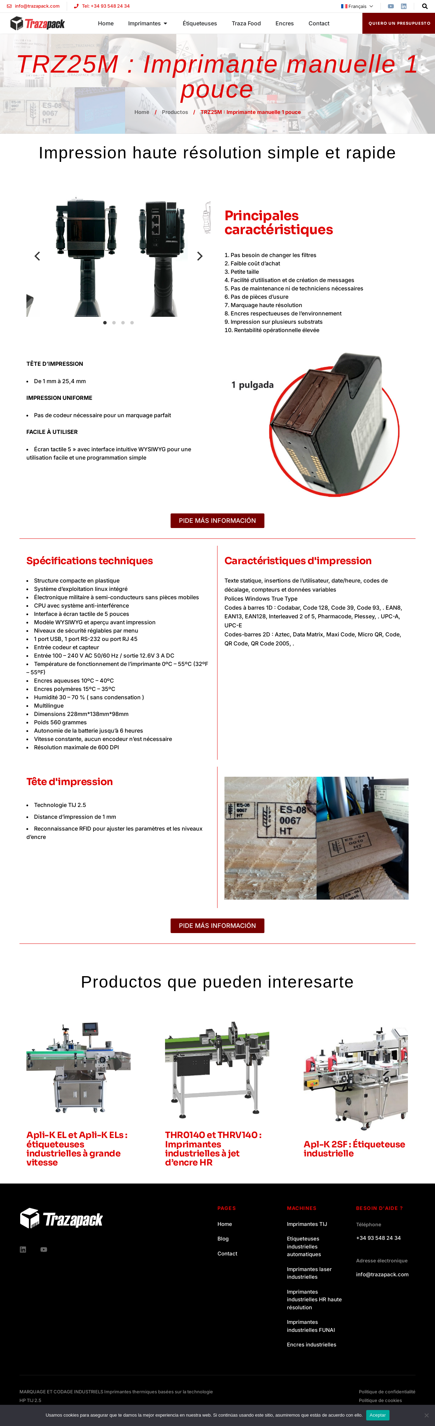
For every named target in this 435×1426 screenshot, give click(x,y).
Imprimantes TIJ (307, 1224)
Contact (227, 1253)
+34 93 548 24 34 (378, 1238)
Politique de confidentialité (387, 1391)
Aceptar (378, 1415)
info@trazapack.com (382, 1274)
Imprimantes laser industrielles (309, 1273)
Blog (223, 1238)
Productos (175, 112)
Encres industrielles (311, 1344)
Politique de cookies (380, 1400)
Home (141, 112)
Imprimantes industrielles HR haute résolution (314, 1299)
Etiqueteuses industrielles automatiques (304, 1246)
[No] (426, 1415)
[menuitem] (357, 6)
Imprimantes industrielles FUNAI (311, 1326)
